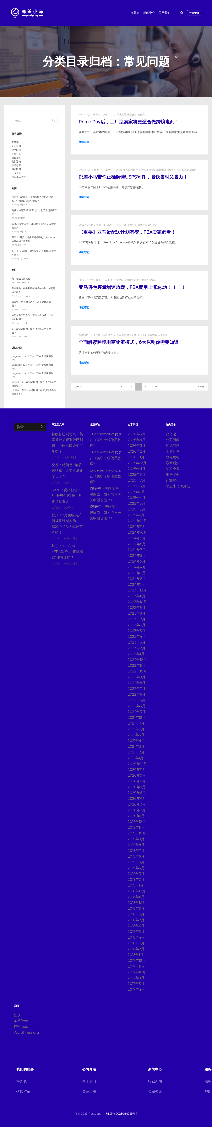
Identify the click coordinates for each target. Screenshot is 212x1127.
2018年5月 (136, 932)
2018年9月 (136, 908)
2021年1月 (136, 758)
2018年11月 (136, 897)
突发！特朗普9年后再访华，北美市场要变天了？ (67, 471)
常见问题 (121, 114)
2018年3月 (136, 943)
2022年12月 (137, 660)
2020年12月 (137, 764)
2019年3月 (136, 874)
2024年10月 (137, 532)
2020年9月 (137, 775)
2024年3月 (137, 573)
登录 (17, 1015)
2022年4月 (137, 706)
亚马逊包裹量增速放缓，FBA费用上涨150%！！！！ (132, 287)
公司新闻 (120, 169)
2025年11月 (136, 469)
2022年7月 (136, 689)
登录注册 (89, 1092)
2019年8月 (136, 845)
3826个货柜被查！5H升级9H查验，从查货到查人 (67, 496)
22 (144, 386)
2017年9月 (136, 978)
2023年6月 (136, 625)
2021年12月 (137, 717)
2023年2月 (136, 648)
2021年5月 (136, 735)
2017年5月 (136, 984)
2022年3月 (136, 712)
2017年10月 (137, 972)
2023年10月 (137, 602)
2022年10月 (137, 671)
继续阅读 (84, 141)
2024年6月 (137, 555)
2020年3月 (137, 804)
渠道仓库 (171, 169)
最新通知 (161, 169)
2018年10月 (137, 903)
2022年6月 (136, 694)
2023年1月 (136, 654)
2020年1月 (136, 816)
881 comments (20, 322)
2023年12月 (137, 590)
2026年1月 (136, 457)
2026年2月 (136, 451)
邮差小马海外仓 (20, 176)
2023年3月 (136, 642)
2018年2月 (136, 949)
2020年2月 (137, 810)
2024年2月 (137, 579)
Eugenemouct (20, 356)
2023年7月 (136, 619)
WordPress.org (26, 1032)
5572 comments (20, 282)
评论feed (21, 1027)
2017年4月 (136, 989)
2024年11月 (137, 527)
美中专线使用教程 (21, 278)
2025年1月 (136, 515)
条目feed (21, 1021)
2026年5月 (136, 434)
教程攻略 (142, 114)
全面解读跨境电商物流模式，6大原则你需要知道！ (131, 342)
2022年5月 (136, 700)
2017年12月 (137, 960)
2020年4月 (137, 798)
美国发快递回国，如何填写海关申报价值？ (105, 494)
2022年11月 (137, 665)
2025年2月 (136, 509)
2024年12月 (137, 521)
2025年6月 (136, 486)
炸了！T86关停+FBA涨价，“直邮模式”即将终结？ (67, 552)
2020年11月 (137, 770)
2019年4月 (136, 868)
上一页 (78, 386)
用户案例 (181, 169)
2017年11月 (136, 966)
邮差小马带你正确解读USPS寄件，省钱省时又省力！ (133, 177)
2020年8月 (137, 781)
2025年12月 (137, 463)
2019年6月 (136, 856)
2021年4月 (136, 741)
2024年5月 (136, 561)
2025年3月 (136, 503)
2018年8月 (136, 914)
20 (132, 386)
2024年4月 (137, 567)
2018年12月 (137, 891)
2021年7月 (136, 723)
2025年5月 (136, 492)
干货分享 (132, 114)
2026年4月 (137, 440)
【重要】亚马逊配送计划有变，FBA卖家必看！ (127, 232)
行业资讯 (191, 169)
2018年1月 (136, 955)
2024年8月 (137, 544)
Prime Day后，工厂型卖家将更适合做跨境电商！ (129, 122)
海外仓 (21, 1081)
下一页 (200, 386)
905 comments (20, 309)
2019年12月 (137, 822)
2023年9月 (136, 608)
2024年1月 (136, 584)
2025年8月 (136, 474)
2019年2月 (136, 879)
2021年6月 (136, 729)
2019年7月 (136, 851)
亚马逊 (15, 142)
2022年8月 (136, 683)
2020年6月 (137, 793)
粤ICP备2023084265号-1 (121, 1113)
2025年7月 (136, 480)
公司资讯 (155, 1092)
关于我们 (89, 1081)
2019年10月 (137, 833)
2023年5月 (136, 631)
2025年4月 (136, 498)
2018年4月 (136, 937)
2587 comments (21, 295)
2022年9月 (136, 677)
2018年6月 (136, 926)
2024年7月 (137, 550)
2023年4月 (137, 636)
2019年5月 (136, 862)
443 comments (20, 336)
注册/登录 (194, 13)
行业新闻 (155, 1081)
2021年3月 (136, 746)
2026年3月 (136, 446)
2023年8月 (136, 613)
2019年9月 (136, 839)
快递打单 (23, 1092)
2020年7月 (137, 787)
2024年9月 (137, 538)
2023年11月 (137, 596)
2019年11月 (136, 827)
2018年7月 (136, 920)
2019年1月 (136, 885)
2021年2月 (136, 752)
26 (156, 386)
